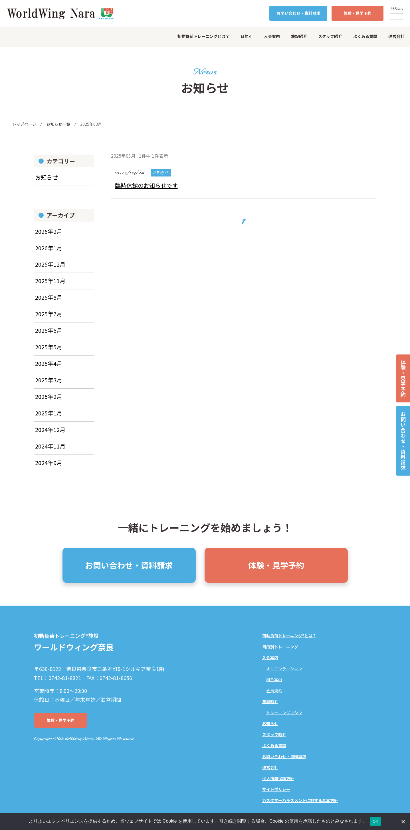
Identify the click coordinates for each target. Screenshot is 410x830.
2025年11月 (50, 285)
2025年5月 (48, 351)
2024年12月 (50, 434)
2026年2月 (48, 235)
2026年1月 (48, 252)
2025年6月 (48, 334)
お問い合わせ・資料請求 (403, 440)
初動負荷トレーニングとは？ (203, 36)
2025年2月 (48, 401)
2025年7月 (48, 318)
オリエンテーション (284, 669)
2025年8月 (48, 301)
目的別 (247, 36)
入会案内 (272, 36)
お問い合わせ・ (298, 13)
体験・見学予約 (403, 378)
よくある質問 (365, 36)
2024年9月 (48, 467)
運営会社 (396, 36)
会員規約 (274, 691)
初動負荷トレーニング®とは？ (289, 636)
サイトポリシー (276, 790)
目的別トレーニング (280, 647)
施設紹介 (299, 36)
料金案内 (274, 680)
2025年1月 (48, 417)
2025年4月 (48, 368)
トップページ (24, 124)
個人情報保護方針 (278, 779)
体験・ (357, 13)
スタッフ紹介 (330, 36)
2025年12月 (50, 268)
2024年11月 (50, 450)
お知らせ (46, 181)
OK (375, 821)
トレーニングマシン (284, 713)
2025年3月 (48, 384)
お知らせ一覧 (58, 124)
